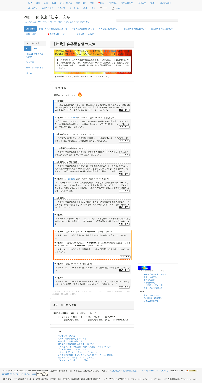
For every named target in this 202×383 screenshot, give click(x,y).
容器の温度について (34, 34)
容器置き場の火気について (60, 34)
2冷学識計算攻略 (82, 22)
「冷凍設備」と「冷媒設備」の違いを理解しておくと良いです (84, 347)
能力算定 (113, 3)
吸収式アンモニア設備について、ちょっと (76, 357)
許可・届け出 (66, 3)
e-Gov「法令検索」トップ (155, 274)
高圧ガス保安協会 (151, 295)
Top (27, 49)
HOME (116, 8)
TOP (30, 3)
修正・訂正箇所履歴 (34, 67)
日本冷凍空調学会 (151, 301)
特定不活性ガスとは (66, 336)
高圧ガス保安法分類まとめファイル (73, 339)
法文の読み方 (30, 22)
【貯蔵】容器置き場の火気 (34, 55)
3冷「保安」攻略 (45, 22)
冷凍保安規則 (149, 280)
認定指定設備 (165, 3)
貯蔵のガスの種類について (83, 29)
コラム (29, 73)
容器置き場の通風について (135, 29)
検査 (153, 3)
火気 (93, 8)
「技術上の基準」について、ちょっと (74, 349)
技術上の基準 (127, 3)
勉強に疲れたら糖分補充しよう (71, 341)
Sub (35, 49)
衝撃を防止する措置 (85, 34)
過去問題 (30, 62)
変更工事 (142, 3)
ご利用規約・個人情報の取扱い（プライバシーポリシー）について (139, 371)
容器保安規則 (149, 282)
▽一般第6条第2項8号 (109, 51)
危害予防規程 (47, 8)
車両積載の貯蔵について (109, 29)
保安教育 (61, 8)
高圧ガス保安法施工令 (153, 288)
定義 (46, 3)
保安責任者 (33, 8)
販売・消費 (81, 3)
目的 (38, 3)
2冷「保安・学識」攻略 (64, 22)
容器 (101, 3)
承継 (92, 3)
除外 (54, 3)
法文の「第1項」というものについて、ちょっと (78, 352)
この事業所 (73, 118)
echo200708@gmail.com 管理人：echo (25, 374)
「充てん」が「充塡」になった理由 (73, 360)
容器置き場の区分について (162, 29)
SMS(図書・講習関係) (153, 298)
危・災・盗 (74, 8)
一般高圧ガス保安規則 (153, 285)
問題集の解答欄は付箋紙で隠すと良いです (76, 344)
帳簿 (85, 8)
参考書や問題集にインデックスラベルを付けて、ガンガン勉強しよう (87, 355)
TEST (103, 8)
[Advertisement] (158, 81)
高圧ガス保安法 (150, 277)
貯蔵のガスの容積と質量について (53, 29)
